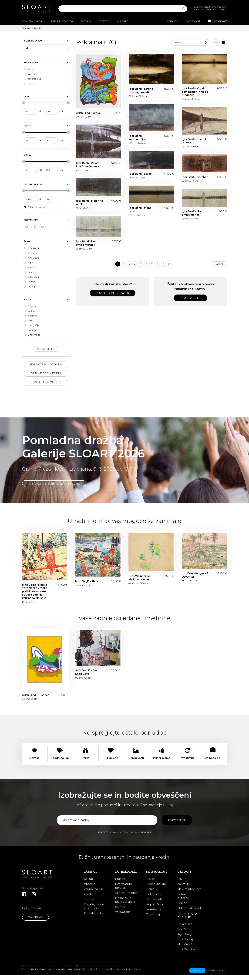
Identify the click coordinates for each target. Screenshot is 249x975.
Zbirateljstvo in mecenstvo (94, 906)
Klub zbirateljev (94, 913)
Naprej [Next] (219, 264)
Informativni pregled (123, 885)
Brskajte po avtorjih (46, 364)
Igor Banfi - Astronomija (137, 137)
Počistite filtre (46, 349)
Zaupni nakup (93, 889)
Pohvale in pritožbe (184, 896)
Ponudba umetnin (32, 21)
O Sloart (122, 21)
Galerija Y (35, 917)
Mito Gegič (184, 944)
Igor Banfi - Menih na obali (89, 202)
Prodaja (86, 21)
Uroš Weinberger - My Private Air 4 (140, 578)
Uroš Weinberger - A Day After (195, 575)
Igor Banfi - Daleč (140, 173)
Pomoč (182, 903)
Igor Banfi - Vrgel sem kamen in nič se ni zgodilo (195, 92)
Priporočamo (155, 904)
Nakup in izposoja (62, 21)
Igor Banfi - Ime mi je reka (194, 141)
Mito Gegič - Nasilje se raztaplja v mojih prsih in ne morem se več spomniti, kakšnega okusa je (34, 591)
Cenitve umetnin (126, 892)
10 (169, 264)
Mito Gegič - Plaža (86, 581)
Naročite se (177, 820)
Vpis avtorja (123, 911)
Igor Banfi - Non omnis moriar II (86, 243)
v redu (197, 970)
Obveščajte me (190, 297)
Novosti (151, 878)
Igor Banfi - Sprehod (195, 177)
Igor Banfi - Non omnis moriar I (192, 213)
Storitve (104, 21)
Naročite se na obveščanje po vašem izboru (124, 832)
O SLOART (184, 878)
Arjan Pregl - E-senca (35, 695)
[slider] (23, 102)
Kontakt (182, 883)
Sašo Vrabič (184, 929)
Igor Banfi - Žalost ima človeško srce (88, 165)
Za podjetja (154, 914)
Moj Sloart (193, 21)
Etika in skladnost (189, 908)
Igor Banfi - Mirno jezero (140, 209)
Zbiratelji (172, 21)
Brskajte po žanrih (45, 382)
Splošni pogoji (187, 913)
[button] (190, 42)
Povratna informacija (113, 293)
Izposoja (89, 883)
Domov (26, 28)
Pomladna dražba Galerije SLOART (54, 483)
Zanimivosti (154, 899)
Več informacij (216, 970)
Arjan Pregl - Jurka (88, 113)
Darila (150, 889)
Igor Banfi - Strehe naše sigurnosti (141, 90)
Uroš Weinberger (188, 949)
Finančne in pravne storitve (125, 899)
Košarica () (217, 21)
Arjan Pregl (184, 934)
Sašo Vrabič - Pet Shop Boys (86, 672)
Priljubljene (154, 894)
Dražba (89, 894)
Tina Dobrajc (185, 939)
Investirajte (153, 909)
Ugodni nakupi (156, 883)
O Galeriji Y (184, 924)
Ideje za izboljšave (189, 889)
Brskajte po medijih (46, 373)
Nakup (88, 878)
